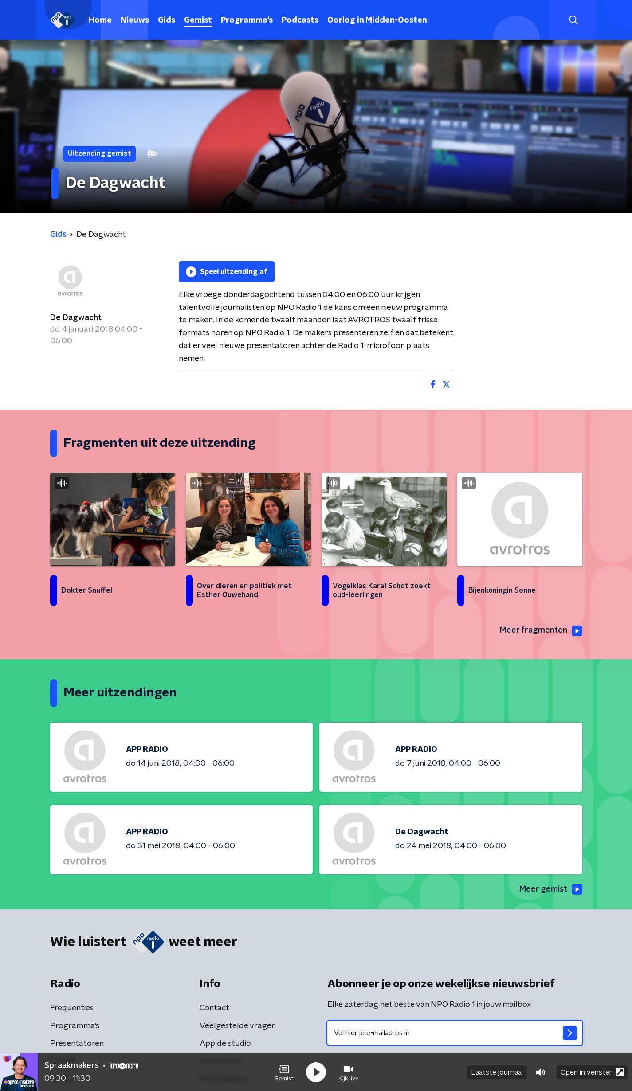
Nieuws (135, 20)
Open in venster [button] (592, 1072)
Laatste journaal (497, 1072)
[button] (284, 1072)
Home (100, 20)
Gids (166, 20)
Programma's (247, 20)
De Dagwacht (76, 318)
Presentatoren (77, 1044)
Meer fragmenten (541, 631)
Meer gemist (550, 889)
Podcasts (300, 20)
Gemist (198, 20)
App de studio (225, 1044)
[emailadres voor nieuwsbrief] (454, 1033)
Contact (214, 1008)
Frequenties (72, 1008)
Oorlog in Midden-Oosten (377, 20)
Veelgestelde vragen (238, 1026)
